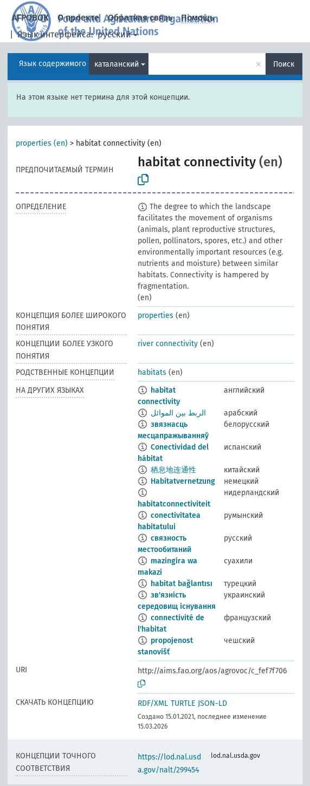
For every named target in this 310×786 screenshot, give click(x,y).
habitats (152, 372)
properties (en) (42, 143)
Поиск (283, 64)
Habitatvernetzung (183, 481)
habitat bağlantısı (181, 583)
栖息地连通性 (173, 470)
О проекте (78, 17)
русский (114, 34)
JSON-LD (212, 703)
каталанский (116, 64)
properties (155, 315)
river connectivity (168, 343)
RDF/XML (153, 703)
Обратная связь (140, 17)
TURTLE (183, 703)
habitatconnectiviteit (174, 504)
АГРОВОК (30, 17)
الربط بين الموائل (178, 413)
